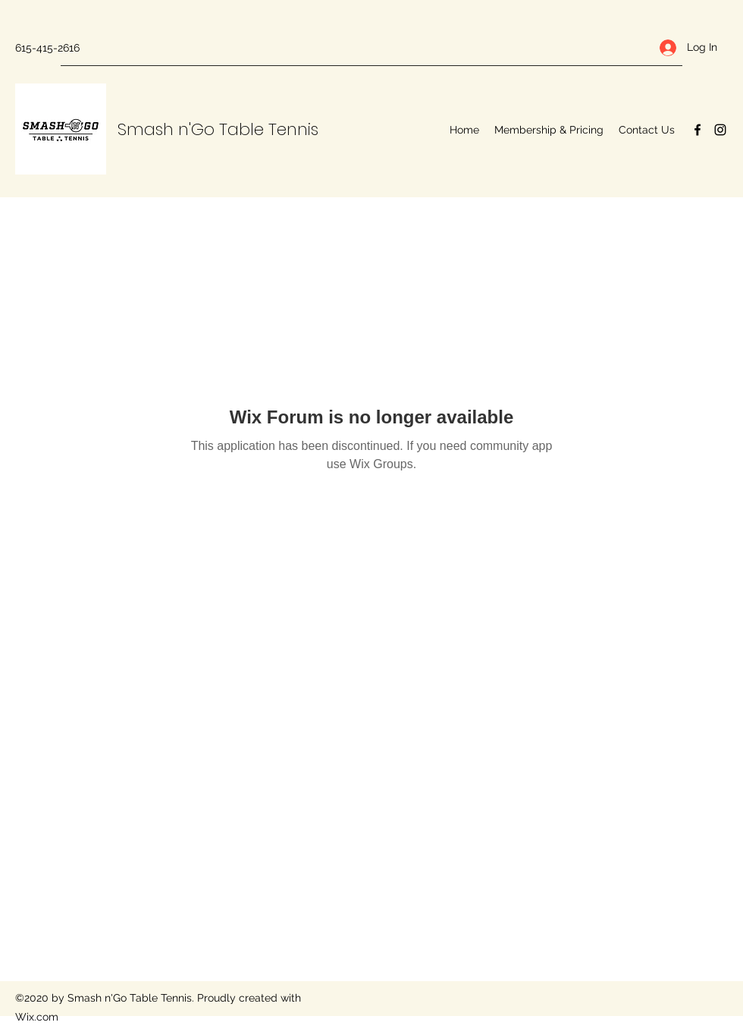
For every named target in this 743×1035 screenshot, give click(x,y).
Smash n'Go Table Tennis (218, 129)
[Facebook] (697, 129)
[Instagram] (720, 129)
